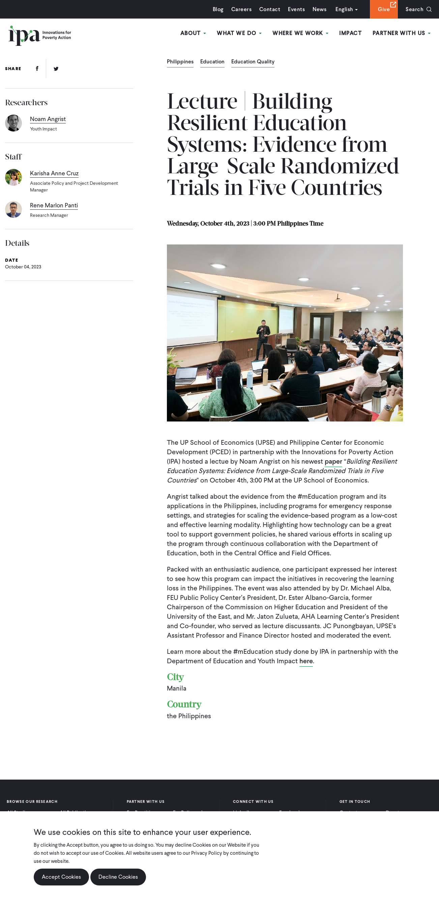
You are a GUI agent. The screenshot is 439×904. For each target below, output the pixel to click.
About (193, 33)
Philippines (180, 62)
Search (414, 9)
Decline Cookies (118, 877)
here (306, 661)
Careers (241, 9)
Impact (350, 33)
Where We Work (300, 33)
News (319, 9)
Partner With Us (402, 33)
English (344, 9)
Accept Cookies (61, 877)
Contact (269, 9)
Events (296, 9)
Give (384, 9)
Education (212, 62)
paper (333, 461)
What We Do (239, 33)
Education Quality (252, 62)
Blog (218, 9)
